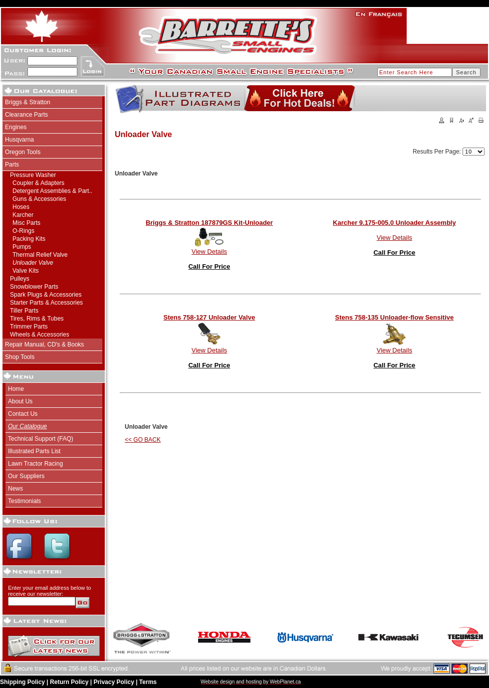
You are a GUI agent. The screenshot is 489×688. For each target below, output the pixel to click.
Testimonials (24, 501)
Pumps (21, 246)
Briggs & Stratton (27, 102)
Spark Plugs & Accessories (45, 294)
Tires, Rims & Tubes (37, 318)
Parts (12, 164)
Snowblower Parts (34, 286)
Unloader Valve (32, 262)
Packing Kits (28, 238)
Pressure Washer (33, 175)
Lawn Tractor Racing (35, 463)
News (15, 488)
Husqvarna (19, 139)
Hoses (20, 206)
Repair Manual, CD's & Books (44, 344)
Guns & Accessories (39, 198)
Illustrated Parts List (34, 451)
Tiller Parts (24, 310)
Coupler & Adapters (38, 182)
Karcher (22, 214)
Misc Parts (26, 222)
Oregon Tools (22, 152)
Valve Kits (25, 270)
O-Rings (23, 230)
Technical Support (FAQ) (40, 438)
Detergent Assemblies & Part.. (52, 190)
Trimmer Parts (29, 326)
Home (16, 388)
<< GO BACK (143, 439)
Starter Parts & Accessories (46, 302)
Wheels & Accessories (39, 334)
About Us (20, 401)
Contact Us (22, 413)
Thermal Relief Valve (39, 254)
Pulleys (19, 278)
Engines (15, 127)
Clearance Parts (26, 114)
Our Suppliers (26, 476)
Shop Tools (19, 356)
